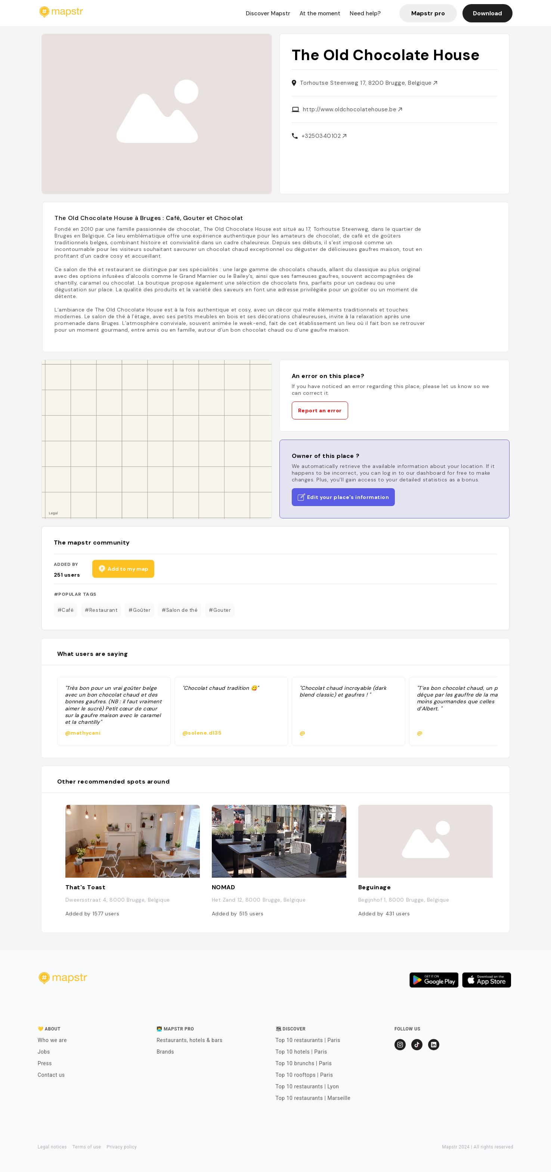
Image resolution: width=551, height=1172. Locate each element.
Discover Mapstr (268, 13)
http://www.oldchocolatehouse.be (352, 109)
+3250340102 (324, 136)
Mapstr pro (428, 13)
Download (487, 13)
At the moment (320, 13)
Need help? (365, 13)
